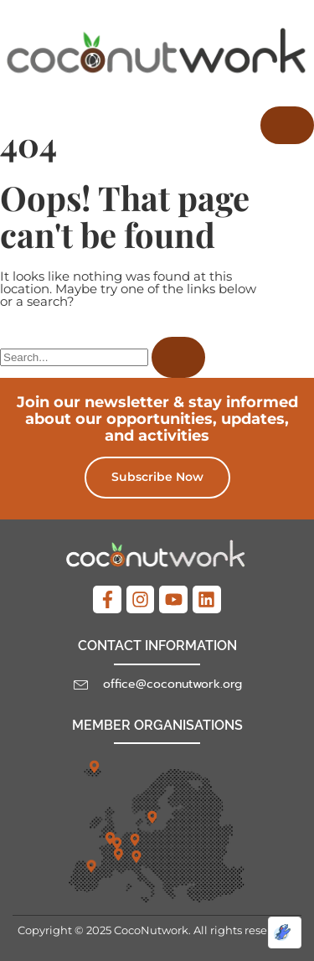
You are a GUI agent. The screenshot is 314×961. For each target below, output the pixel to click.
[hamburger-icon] (287, 125)
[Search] (178, 357)
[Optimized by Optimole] (284, 932)
